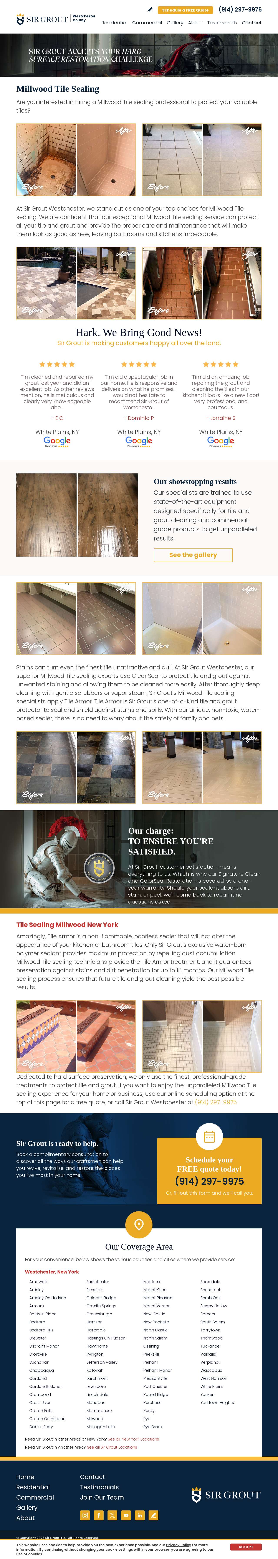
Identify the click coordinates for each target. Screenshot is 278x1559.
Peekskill (151, 1354)
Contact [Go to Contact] (252, 22)
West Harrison (213, 1378)
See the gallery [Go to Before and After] (193, 555)
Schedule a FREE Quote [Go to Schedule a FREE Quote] (185, 10)
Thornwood (211, 1338)
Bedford (37, 1322)
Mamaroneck (99, 1410)
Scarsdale (210, 1281)
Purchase (152, 1402)
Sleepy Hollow (213, 1306)
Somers (207, 1314)
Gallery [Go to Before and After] (175, 22)
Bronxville (38, 1354)
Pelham (150, 1362)
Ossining (151, 1346)
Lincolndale (97, 1394)
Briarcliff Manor (44, 1346)
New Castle (154, 1314)
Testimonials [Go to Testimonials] (222, 22)
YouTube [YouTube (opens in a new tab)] (126, 1515)
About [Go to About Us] (195, 22)
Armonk (36, 1306)
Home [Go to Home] (25, 1477)
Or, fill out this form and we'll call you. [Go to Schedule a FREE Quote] (209, 1193)
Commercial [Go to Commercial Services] (147, 22)
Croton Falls (41, 1410)
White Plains (211, 1386)
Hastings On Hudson (106, 1338)
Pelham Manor (157, 1370)
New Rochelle (156, 1322)
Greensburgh (99, 1314)
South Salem (212, 1322)
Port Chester (155, 1386)
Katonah (94, 1370)
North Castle (155, 1330)
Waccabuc (211, 1370)
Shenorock (210, 1289)
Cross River (40, 1402)
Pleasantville (155, 1378)
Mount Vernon (156, 1306)
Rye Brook (152, 1426)
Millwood (94, 1418)
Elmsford (95, 1289)
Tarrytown (210, 1330)
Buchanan (39, 1362)
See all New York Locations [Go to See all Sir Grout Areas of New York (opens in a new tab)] (133, 1439)
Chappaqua (41, 1370)
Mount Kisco (155, 1289)
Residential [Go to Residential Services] (114, 22)
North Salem (155, 1338)
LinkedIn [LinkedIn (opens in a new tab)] (140, 1515)
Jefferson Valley (101, 1362)
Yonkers (207, 1394)
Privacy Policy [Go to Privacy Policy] (178, 1544)
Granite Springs (101, 1306)
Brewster (37, 1338)
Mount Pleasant (158, 1298)
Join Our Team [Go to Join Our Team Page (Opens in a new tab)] (102, 1497)
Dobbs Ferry (41, 1426)
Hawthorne (97, 1346)
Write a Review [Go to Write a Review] (149, 9)
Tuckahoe (210, 1346)
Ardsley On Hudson (47, 1298)
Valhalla (208, 1354)
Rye (146, 1418)
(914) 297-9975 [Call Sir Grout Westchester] (240, 10)
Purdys (150, 1410)
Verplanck (210, 1362)
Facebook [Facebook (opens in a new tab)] (99, 1515)
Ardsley (36, 1289)
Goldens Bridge (101, 1298)
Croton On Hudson (47, 1418)
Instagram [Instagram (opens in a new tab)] (85, 1515)
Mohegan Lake (100, 1426)
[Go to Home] (55, 19)
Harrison (94, 1322)
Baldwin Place (42, 1314)
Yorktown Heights (217, 1402)
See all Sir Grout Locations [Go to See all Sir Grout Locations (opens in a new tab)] (112, 1447)
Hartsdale (96, 1330)
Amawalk (38, 1281)
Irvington (94, 1354)
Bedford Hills (41, 1330)
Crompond (40, 1394)
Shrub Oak (210, 1298)
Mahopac (96, 1402)
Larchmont (97, 1378)
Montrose (152, 1281)
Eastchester (97, 1281)
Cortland (38, 1378)
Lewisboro (96, 1386)
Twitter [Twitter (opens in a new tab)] (112, 1515)
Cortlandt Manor (45, 1386)
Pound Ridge (155, 1394)
